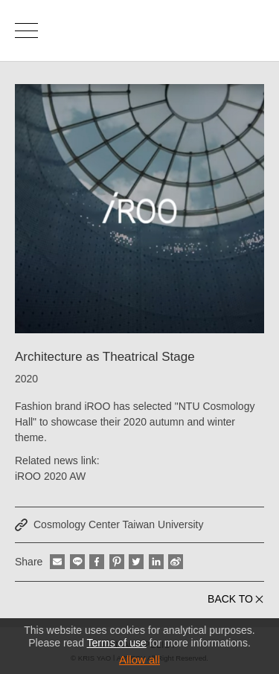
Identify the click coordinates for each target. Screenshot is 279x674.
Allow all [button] (139, 659)
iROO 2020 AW (50, 476)
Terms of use (117, 643)
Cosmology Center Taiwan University (118, 524)
